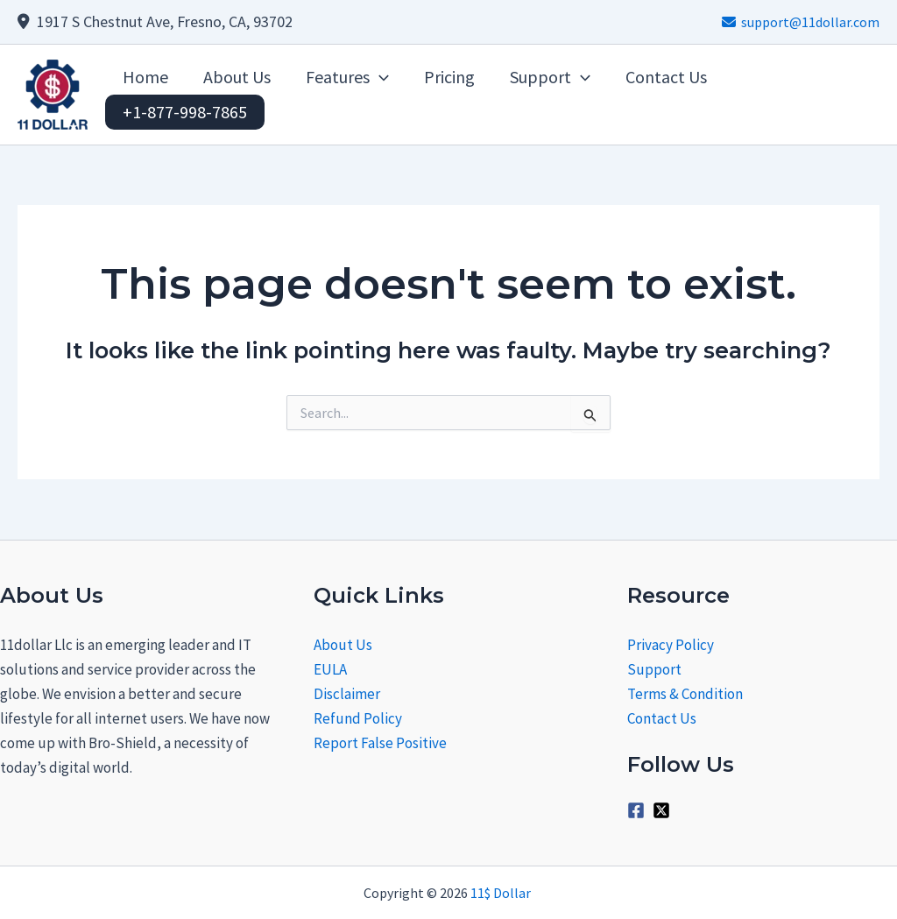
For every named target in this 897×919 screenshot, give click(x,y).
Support (654, 669)
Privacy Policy (670, 644)
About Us (343, 644)
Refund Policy (358, 718)
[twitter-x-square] (664, 810)
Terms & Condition (685, 693)
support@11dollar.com (800, 22)
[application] (379, 77)
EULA (330, 669)
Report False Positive (380, 743)
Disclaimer (347, 693)
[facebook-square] (638, 810)
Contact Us (661, 718)
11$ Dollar (501, 892)
